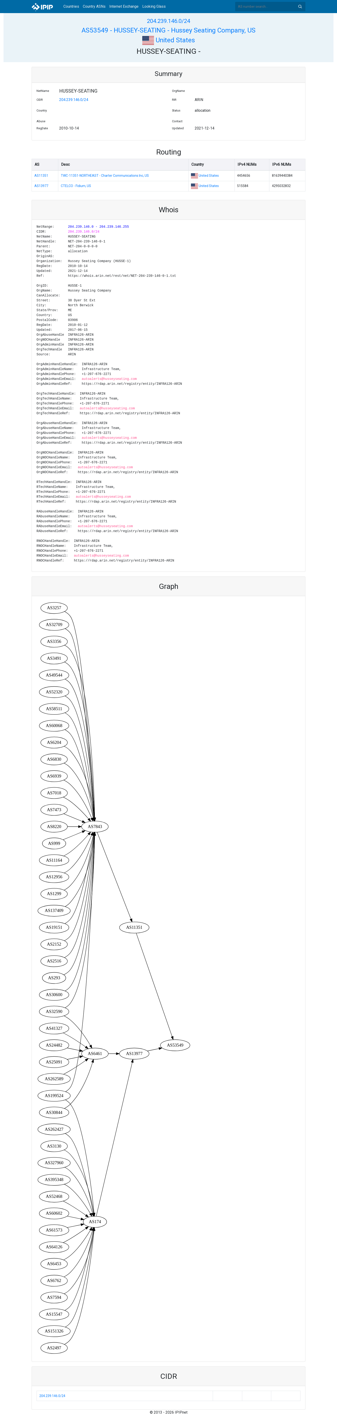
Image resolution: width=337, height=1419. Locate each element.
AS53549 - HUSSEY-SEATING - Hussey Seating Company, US (168, 30)
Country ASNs (94, 6)
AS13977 (41, 186)
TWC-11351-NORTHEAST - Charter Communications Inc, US (105, 175)
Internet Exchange (124, 6)
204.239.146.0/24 (168, 21)
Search (300, 6)
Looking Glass (154, 6)
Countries (71, 6)
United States (168, 40)
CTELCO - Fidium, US (76, 186)
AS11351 (41, 175)
